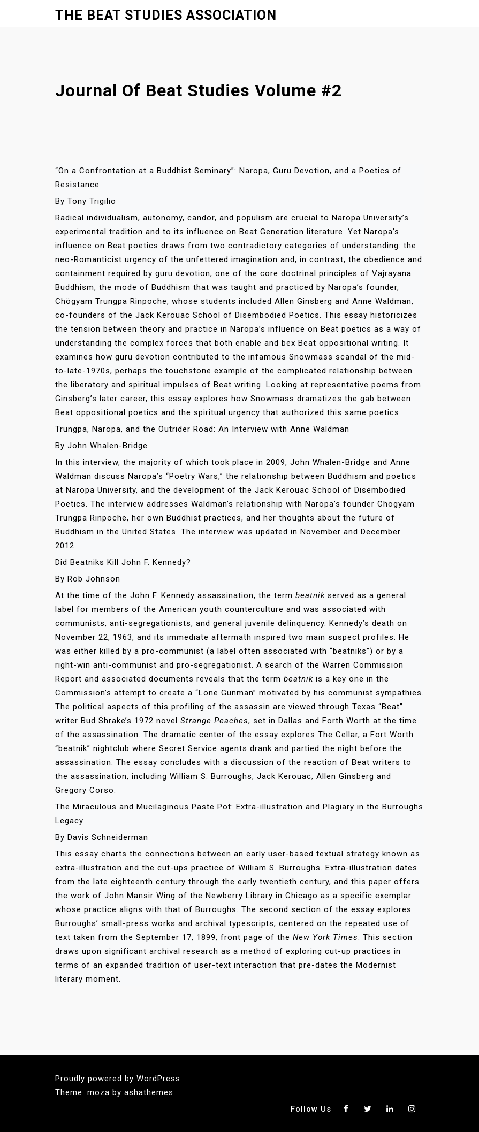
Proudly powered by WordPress (117, 1078)
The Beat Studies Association (166, 15)
